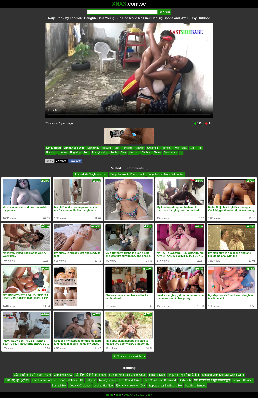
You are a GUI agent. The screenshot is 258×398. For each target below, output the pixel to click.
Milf (117, 147)
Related (115, 168)
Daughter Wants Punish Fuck (127, 174)
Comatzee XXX (63, 374)
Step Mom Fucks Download (160, 380)
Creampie (152, 147)
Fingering (75, 152)
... (181, 152)
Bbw (123, 152)
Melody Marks (107, 380)
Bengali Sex (59, 385)
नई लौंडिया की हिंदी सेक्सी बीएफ (90, 374)
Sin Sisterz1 (53, 147)
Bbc (192, 147)
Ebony (157, 152)
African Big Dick (74, 147)
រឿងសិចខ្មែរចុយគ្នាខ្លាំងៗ (17, 380)
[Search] (122, 12)
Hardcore (127, 147)
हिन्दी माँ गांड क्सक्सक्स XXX (130, 385)
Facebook (75, 160)
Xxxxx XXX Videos (80, 385)
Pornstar (166, 147)
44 (208, 123)
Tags (119, 394)
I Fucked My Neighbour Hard (90, 174)
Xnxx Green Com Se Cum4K (48, 380)
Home (109, 394)
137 (198, 123)
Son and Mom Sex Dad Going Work (223, 374)
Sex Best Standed (195, 385)
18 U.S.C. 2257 (143, 394)
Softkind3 (93, 147)
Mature (62, 152)
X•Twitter (61, 160)
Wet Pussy (180, 147)
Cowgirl (139, 147)
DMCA (128, 394)
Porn (86, 152)
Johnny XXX (75, 380)
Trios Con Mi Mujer (129, 380)
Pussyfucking (99, 152)
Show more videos (129, 356)
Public (114, 152)
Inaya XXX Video (243, 380)
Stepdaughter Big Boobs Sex (165, 385)
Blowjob (107, 147)
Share (49, 160)
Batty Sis (91, 380)
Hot (199, 147)
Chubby (146, 152)
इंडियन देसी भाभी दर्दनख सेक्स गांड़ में (32, 374)
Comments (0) (137, 168)
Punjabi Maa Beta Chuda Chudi (127, 374)
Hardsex (134, 152)
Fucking (50, 152)
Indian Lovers (157, 374)
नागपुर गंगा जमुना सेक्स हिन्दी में (183, 374)
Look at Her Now (103, 385)
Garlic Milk (185, 380)
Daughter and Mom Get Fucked (165, 174)
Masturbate (170, 152)
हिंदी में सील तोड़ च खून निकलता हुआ (212, 380)
